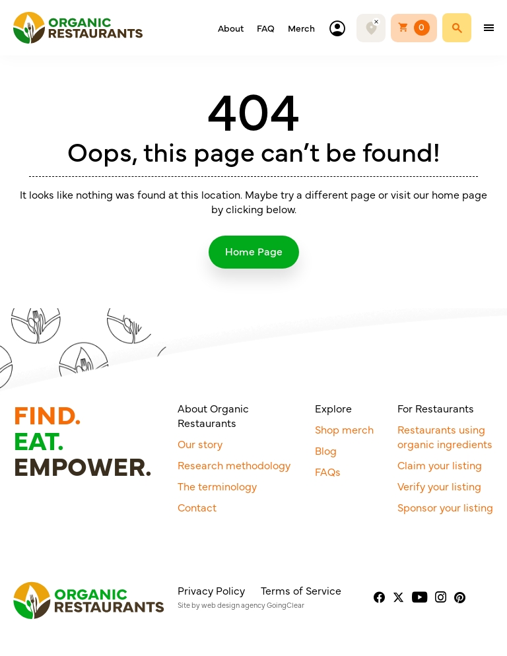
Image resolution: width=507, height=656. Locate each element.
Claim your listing (439, 464)
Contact (197, 507)
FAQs (328, 471)
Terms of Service (301, 590)
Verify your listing (439, 485)
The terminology (217, 485)
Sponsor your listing (445, 507)
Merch (301, 27)
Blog (326, 450)
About (231, 27)
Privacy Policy (211, 590)
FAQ (266, 27)
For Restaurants (435, 408)
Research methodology (234, 464)
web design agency (233, 605)
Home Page (254, 251)
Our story (200, 443)
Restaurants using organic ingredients (444, 436)
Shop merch (344, 429)
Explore (333, 408)
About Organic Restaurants (213, 415)
